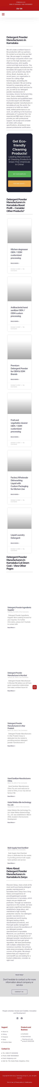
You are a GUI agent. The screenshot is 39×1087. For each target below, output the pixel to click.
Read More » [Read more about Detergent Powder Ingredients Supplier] (11, 627)
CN (17, 9)
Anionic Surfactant (21, 94)
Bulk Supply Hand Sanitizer (18, 848)
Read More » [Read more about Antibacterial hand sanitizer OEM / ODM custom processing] (15, 321)
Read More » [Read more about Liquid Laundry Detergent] (15, 543)
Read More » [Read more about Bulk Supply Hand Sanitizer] (11, 863)
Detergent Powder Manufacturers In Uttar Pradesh (16, 725)
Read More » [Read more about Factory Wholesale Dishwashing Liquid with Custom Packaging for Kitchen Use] (15, 494)
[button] (3, 14)
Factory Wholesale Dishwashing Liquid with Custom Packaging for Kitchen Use (19, 483)
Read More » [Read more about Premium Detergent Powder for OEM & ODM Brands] (15, 379)
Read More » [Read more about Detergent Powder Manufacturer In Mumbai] (11, 691)
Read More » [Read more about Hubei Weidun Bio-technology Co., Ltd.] (11, 822)
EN (21, 9)
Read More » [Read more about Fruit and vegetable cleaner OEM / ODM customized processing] (15, 437)
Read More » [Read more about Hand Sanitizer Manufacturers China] (11, 796)
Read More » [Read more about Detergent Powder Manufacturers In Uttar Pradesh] (11, 746)
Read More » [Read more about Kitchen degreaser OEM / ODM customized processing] (15, 263)
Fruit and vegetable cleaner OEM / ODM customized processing (19, 426)
